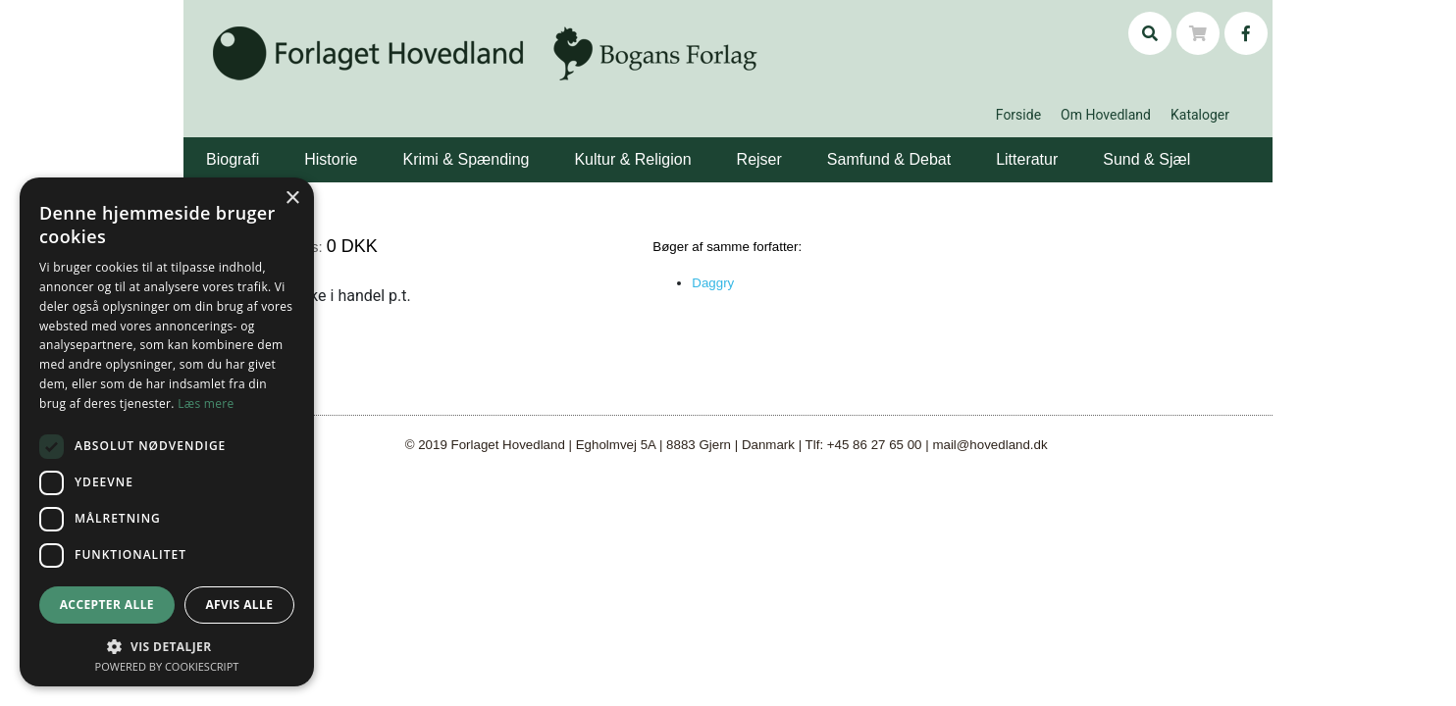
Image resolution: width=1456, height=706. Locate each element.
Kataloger (1199, 115)
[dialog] (167, 431)
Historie (330, 159)
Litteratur (1027, 159)
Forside (1018, 115)
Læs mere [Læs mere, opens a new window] (206, 403)
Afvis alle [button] (239, 604)
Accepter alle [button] (107, 604)
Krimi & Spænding (465, 159)
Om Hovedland (1106, 115)
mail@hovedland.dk (989, 444)
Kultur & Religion (632, 159)
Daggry (713, 283)
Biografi (232, 159)
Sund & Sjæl (1146, 159)
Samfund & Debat (889, 159)
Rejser (759, 159)
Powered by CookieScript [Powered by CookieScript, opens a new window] (167, 666)
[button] (262, 145)
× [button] (292, 198)
